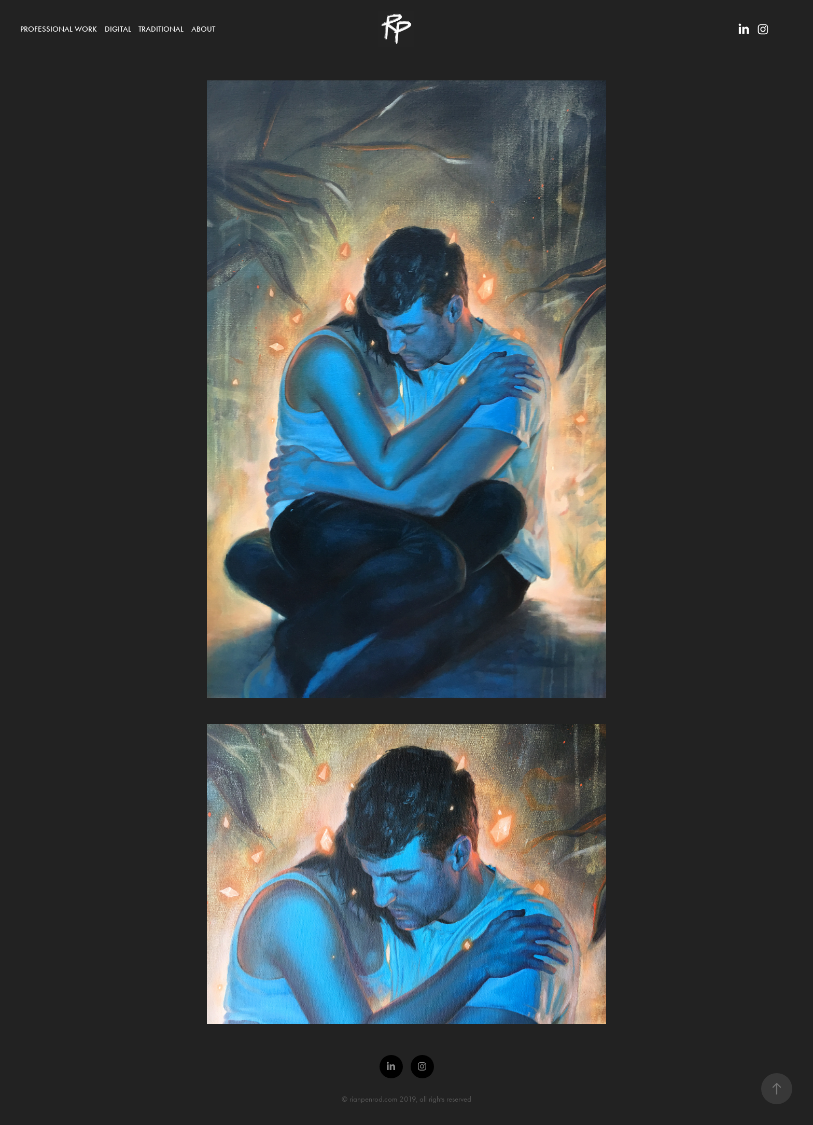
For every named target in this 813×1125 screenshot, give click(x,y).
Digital (118, 29)
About (203, 29)
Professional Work (58, 29)
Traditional (161, 29)
